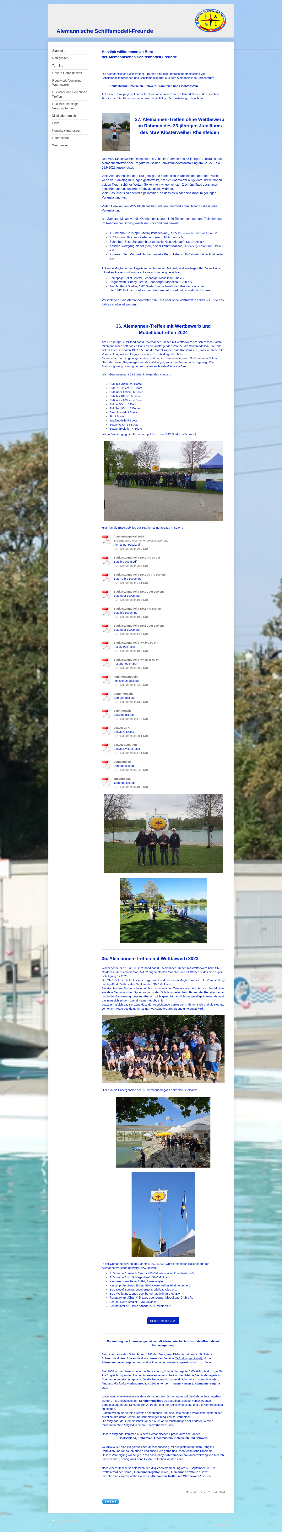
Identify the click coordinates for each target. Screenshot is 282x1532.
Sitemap (79, 1520)
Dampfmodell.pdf (124, 697)
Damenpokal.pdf (123, 765)
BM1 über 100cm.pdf (126, 595)
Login (226, 1520)
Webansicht (223, 1524)
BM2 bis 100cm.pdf (125, 612)
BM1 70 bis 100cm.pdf (127, 578)
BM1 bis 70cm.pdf (125, 561)
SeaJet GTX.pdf (123, 731)
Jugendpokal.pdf (124, 782)
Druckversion (62, 1520)
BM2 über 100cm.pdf (126, 629)
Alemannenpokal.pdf (126, 544)
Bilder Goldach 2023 (163, 1320)
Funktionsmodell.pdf (126, 680)
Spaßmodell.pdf (123, 714)
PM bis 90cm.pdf (124, 646)
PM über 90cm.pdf (125, 663)
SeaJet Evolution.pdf (126, 748)
